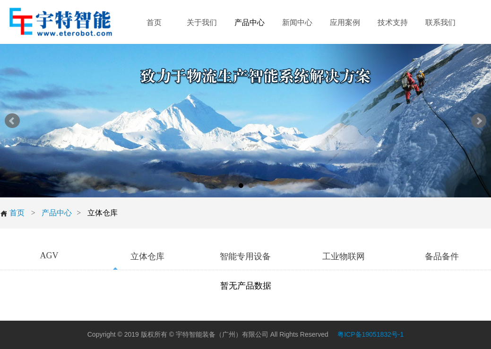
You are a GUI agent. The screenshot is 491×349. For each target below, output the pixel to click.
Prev (12, 120)
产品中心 (57, 213)
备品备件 (442, 256)
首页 (12, 213)
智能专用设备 (245, 256)
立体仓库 (147, 256)
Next (478, 120)
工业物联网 (343, 256)
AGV (49, 255)
